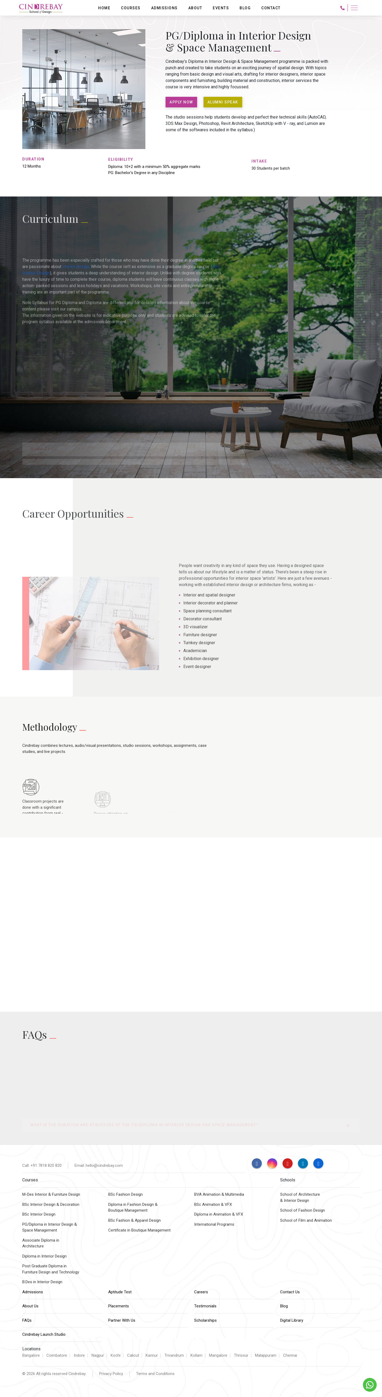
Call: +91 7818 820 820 (42, 1165)
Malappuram (265, 1355)
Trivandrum (174, 1355)
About (195, 8)
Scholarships (205, 1320)
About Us (30, 1306)
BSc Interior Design (38, 1214)
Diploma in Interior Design (44, 1256)
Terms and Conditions (155, 1373)
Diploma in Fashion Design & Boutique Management (133, 1207)
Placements (118, 1306)
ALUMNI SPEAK (222, 102)
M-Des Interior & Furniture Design (51, 1194)
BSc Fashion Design (125, 1194)
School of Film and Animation (306, 1220)
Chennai (290, 1355)
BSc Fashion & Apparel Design (134, 1220)
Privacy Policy (111, 1373)
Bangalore (31, 1355)
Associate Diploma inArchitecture (40, 1243)
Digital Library (291, 1320)
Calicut (133, 1355)
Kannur (152, 1355)
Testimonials (205, 1306)
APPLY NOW (181, 102)
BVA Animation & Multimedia (219, 1194)
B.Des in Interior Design (42, 1282)
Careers (201, 1292)
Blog (284, 1306)
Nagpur (98, 1355)
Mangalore (218, 1355)
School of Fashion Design (302, 1210)
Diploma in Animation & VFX (218, 1214)
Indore (79, 1355)
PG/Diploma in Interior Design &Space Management (49, 1227)
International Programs (214, 1224)
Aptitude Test (120, 1292)
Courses (131, 8)
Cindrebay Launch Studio (44, 1334)
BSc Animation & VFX (213, 1204)
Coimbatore (56, 1355)
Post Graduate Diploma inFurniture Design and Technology (50, 1269)
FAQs (27, 1320)
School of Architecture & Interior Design (300, 1197)
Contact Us (290, 1292)
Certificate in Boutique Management (139, 1230)
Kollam (196, 1355)
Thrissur (241, 1355)
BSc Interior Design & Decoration (50, 1204)
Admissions (32, 1292)
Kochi (115, 1355)
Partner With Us (121, 1320)
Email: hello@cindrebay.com (99, 1165)
